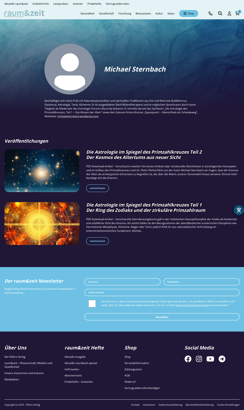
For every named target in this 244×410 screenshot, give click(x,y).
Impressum (149, 404)
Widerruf (130, 381)
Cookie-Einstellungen (228, 404)
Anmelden (162, 317)
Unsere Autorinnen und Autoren (24, 373)
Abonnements (73, 375)
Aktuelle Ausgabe (75, 357)
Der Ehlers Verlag (14, 357)
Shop (128, 357)
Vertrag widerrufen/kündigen (142, 388)
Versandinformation (137, 363)
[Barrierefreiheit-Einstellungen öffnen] (239, 210)
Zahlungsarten (133, 369)
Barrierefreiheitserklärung (200, 404)
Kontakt (135, 404)
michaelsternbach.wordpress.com (78, 116)
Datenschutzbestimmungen (193, 305)
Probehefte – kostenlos (79, 381)
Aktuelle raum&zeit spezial (81, 363)
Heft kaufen (72, 369)
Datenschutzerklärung (170, 404)
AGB (127, 375)
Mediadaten (11, 379)
